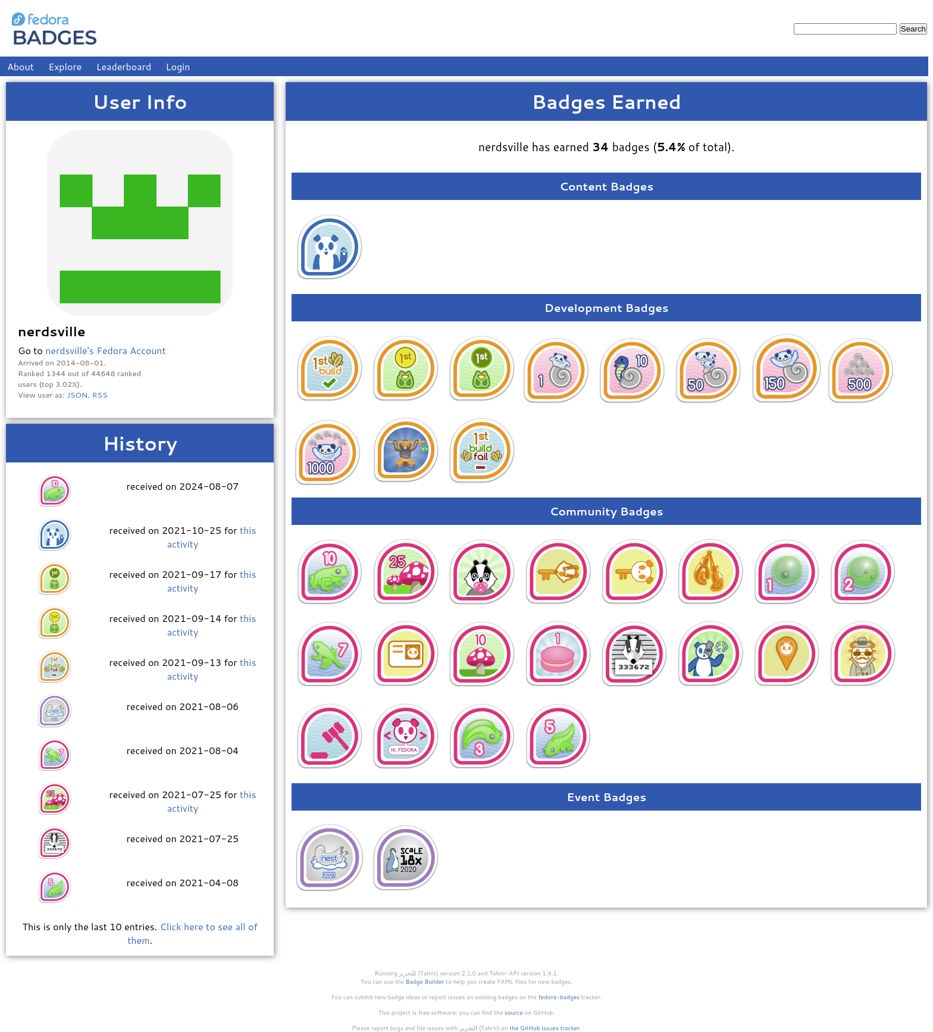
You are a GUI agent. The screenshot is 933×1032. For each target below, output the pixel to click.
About (20, 66)
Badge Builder (425, 981)
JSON (77, 394)
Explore (65, 66)
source (514, 1012)
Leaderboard (124, 66)
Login (178, 66)
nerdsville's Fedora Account (105, 350)
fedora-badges (559, 997)
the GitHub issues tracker (544, 1028)
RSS (100, 394)
